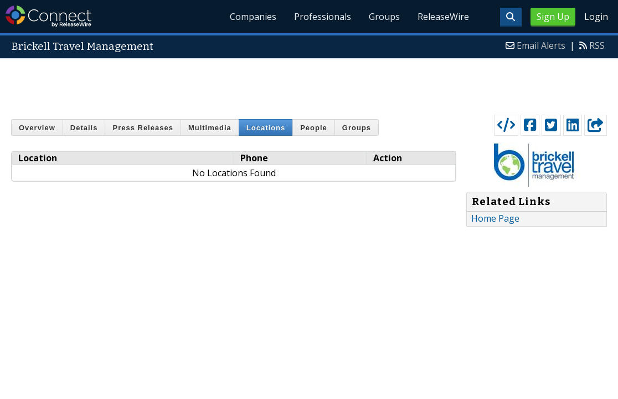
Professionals (322, 17)
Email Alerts (541, 45)
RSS (597, 45)
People (313, 128)
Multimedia (209, 128)
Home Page (495, 218)
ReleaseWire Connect (48, 16)
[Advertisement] (309, 84)
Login (596, 17)
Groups (384, 17)
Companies (253, 17)
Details (84, 128)
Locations (265, 128)
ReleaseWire (443, 17)
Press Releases (142, 128)
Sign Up (553, 17)
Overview (37, 128)
